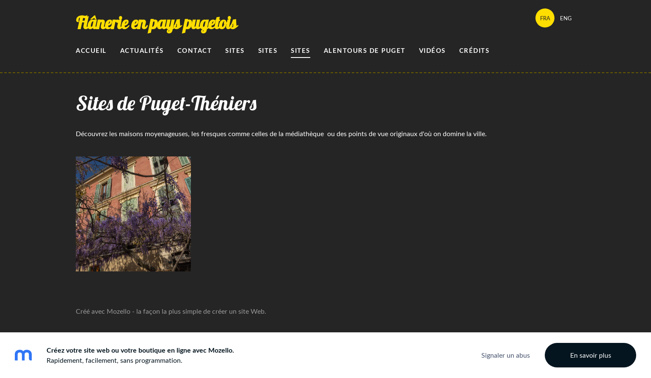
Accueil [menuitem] (91, 50)
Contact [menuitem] (194, 50)
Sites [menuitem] (235, 50)
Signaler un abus (505, 355)
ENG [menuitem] (566, 18)
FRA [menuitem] (545, 18)
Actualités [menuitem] (142, 50)
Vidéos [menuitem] (432, 50)
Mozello (118, 311)
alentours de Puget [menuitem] (364, 50)
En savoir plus (590, 355)
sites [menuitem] (300, 50)
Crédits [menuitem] (474, 50)
